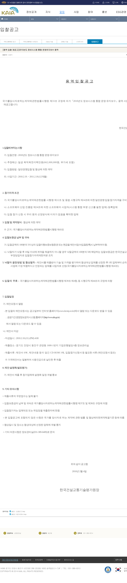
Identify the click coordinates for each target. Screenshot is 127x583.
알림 (62, 12)
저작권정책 (39, 560)
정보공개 (31, 12)
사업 (76, 12)
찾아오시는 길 (69, 560)
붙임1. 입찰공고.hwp (18, 511)
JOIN (116, 2)
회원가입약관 (26, 560)
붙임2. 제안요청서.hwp (19, 514)
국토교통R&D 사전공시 (30, 42)
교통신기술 (64, 42)
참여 (90, 12)
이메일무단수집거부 (54, 560)
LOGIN (107, 2)
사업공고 (63, 19)
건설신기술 (49, 42)
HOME (97, 2)
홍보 (104, 12)
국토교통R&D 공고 (10, 42)
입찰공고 (93, 19)
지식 (47, 12)
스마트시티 (79, 42)
